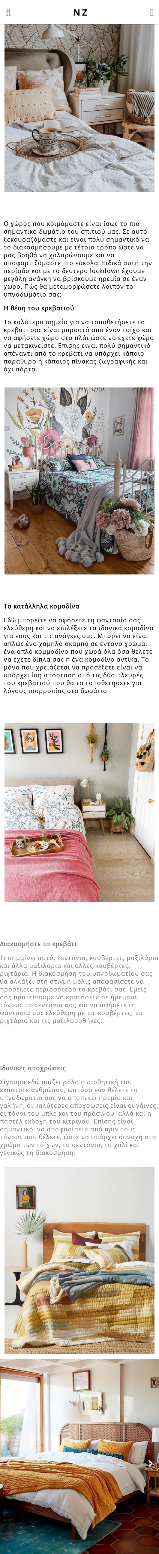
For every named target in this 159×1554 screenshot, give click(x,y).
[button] (8, 1463)
